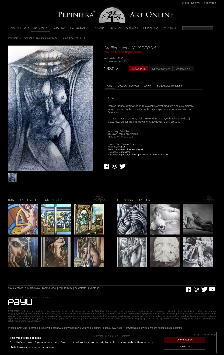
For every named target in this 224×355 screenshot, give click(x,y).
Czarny (125, 150)
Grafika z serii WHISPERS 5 (77, 39)
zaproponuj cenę (162, 73)
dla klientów (16, 291)
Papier (121, 152)
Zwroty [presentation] (148, 91)
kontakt (104, 291)
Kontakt (163, 29)
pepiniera (143, 160)
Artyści (126, 29)
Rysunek (40, 29)
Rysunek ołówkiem (47, 39)
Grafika (57, 29)
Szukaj (182, 3)
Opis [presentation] (109, 91)
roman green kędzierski (125, 160)
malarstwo (163, 160)
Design (111, 29)
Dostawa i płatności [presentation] (128, 91)
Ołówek (122, 155)
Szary (133, 150)
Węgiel (139, 155)
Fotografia (76, 29)
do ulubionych (186, 73)
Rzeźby (95, 29)
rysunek (153, 160)
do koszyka (139, 73)
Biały (118, 150)
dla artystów (35, 291)
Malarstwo (19, 29)
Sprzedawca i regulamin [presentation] (170, 91)
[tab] (110, 92)
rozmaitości (53, 291)
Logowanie (208, 3)
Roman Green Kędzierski (122, 55)
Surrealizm (124, 157)
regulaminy (71, 291)
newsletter (89, 291)
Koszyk (193, 3)
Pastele (131, 155)
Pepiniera (145, 29)
